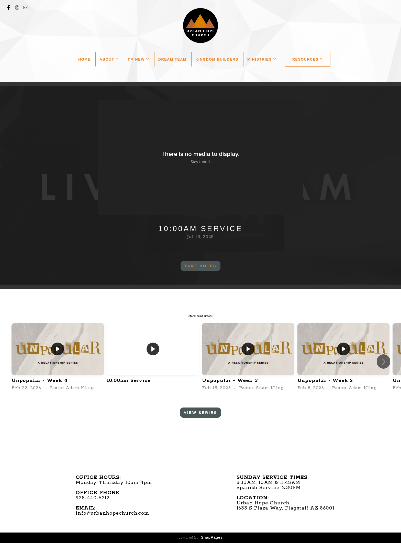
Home (84, 59)
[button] (383, 361)
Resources (307, 59)
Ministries (261, 59)
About (109, 59)
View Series (200, 412)
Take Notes (200, 266)
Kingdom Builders (216, 59)
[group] (58, 357)
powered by (200, 538)
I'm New (138, 59)
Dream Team (172, 59)
